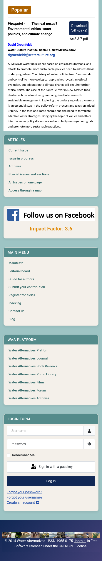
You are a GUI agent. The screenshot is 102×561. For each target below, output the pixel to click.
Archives (14, 166)
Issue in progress (21, 158)
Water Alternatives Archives (28, 398)
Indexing (14, 303)
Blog (11, 319)
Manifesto (15, 263)
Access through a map (25, 190)
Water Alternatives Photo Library (32, 374)
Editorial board (19, 271)
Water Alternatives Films (26, 382)
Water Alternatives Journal (28, 358)
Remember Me (23, 455)
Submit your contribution (26, 287)
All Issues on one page (25, 182)
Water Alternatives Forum (27, 390)
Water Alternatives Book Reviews (32, 366)
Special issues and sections (28, 174)
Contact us (16, 311)
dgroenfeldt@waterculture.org (31, 55)
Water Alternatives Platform (28, 350)
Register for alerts (21, 295)
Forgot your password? (24, 492)
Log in (51, 481)
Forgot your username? (24, 497)
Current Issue (18, 150)
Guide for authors (21, 279)
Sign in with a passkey (51, 467)
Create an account (23, 503)
